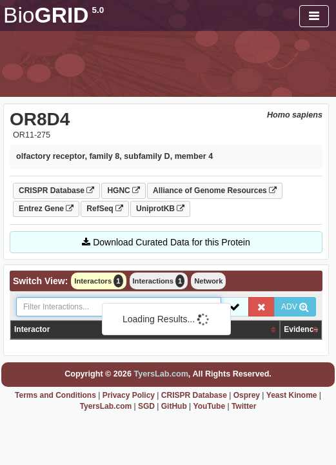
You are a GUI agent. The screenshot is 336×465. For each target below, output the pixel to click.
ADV (295, 306)
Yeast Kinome (291, 395)
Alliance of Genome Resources (215, 190)
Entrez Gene (46, 208)
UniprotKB (160, 208)
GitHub (174, 406)
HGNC (123, 190)
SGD (146, 406)
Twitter (244, 406)
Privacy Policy (129, 395)
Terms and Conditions (55, 395)
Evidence (301, 329)
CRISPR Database (56, 190)
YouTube (209, 406)
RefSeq (104, 208)
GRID (53, 15)
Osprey (246, 395)
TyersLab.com (160, 373)
